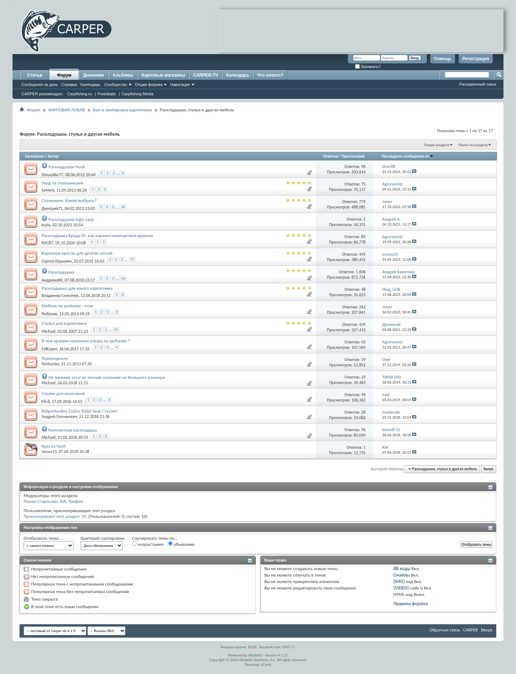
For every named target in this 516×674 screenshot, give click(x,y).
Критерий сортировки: (103, 538)
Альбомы (123, 75)
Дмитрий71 (52, 208)
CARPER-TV (205, 75)
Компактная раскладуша (72, 430)
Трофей (75, 501)
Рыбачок (49, 313)
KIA (63, 501)
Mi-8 (46, 401)
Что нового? (270, 75)
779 (362, 201)
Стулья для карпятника (64, 323)
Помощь (443, 58)
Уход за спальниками (62, 183)
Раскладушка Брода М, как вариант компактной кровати (97, 235)
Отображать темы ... (43, 538)
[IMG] (399, 581)
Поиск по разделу (473, 145)
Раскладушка (61, 272)
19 (363, 359)
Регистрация (475, 58)
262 (362, 306)
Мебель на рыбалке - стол (67, 305)
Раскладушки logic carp (71, 219)
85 (363, 236)
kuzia (46, 224)
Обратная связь (445, 629)
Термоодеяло (55, 358)
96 (363, 166)
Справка (69, 84)
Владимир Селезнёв (60, 295)
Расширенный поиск (477, 84)
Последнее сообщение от (407, 156)
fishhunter (50, 363)
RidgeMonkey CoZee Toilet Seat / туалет (79, 411)
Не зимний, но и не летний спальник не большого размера (106, 377)
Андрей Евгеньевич (59, 416)
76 (363, 429)
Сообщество (115, 84)
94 (363, 394)
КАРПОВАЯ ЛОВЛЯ (66, 109)
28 (363, 412)
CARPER (470, 629)
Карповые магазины (163, 75)
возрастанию (148, 544)
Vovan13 (49, 451)
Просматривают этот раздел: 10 (55, 516)
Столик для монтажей (63, 393)
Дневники (93, 75)
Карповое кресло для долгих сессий (77, 253)
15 (116, 329)
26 (123, 206)
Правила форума (410, 603)
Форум (64, 75)
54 (123, 278)
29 (363, 377)
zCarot (266, 664)
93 (363, 342)
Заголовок (34, 156)
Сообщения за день (40, 84)
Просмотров (352, 156)
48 (363, 289)
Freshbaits (106, 94)
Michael (49, 331)
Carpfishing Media (137, 94)
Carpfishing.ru (79, 94)
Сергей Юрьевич (57, 261)
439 (362, 324)
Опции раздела (436, 145)
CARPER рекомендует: (43, 94)
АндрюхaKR (52, 280)
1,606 (361, 271)
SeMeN (48, 190)
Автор (53, 156)
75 (363, 184)
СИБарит (49, 348)
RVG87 (47, 242)
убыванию (181, 544)
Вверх (488, 469)
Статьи (34, 75)
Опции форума (148, 84)
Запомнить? (368, 67)
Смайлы (401, 575)
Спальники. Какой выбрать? (69, 200)
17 (132, 259)
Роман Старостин (41, 501)
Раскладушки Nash (66, 166)
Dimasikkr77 (52, 174)
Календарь (90, 84)
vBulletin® (256, 655)
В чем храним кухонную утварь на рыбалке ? (86, 340)
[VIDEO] (401, 588)
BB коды (402, 568)
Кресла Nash (54, 446)
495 (362, 254)
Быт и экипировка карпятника (122, 109)
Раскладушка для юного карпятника (77, 288)
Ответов (330, 156)
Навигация (180, 84)
